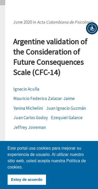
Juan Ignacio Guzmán (66, 108)
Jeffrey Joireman (29, 127)
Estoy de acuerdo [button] (26, 179)
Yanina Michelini (28, 108)
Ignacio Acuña (26, 89)
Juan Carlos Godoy (30, 117)
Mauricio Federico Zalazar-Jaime (44, 98)
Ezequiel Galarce (67, 117)
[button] (92, 28)
